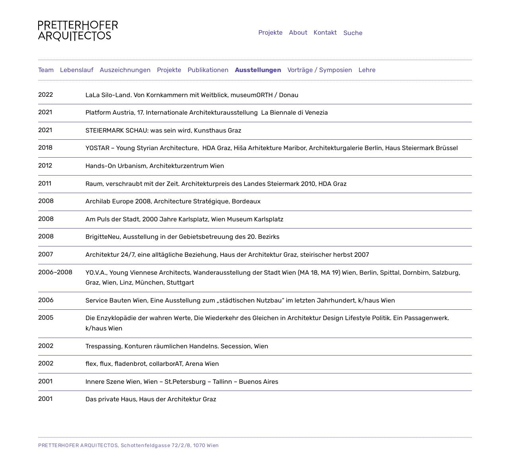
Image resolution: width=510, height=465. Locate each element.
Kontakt (325, 32)
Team (46, 70)
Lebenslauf (76, 70)
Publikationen (208, 70)
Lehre (367, 70)
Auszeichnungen (125, 70)
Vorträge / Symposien (319, 70)
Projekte (270, 32)
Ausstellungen (258, 70)
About (298, 32)
